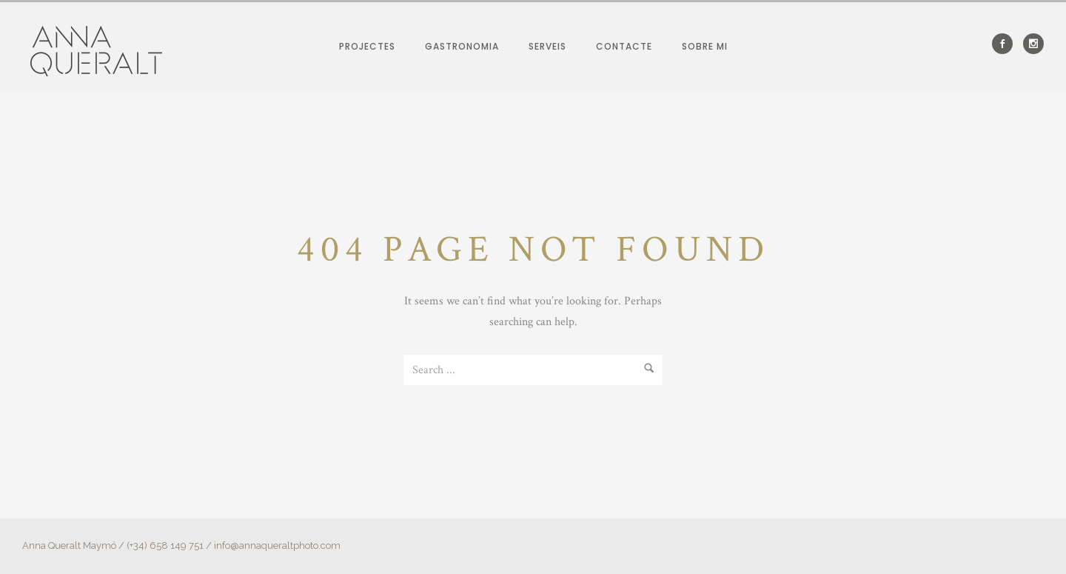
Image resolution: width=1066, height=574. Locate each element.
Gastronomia (462, 46)
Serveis (547, 46)
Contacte (624, 46)
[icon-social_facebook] (1006, 43)
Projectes (367, 46)
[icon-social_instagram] (1033, 43)
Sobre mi (705, 46)
